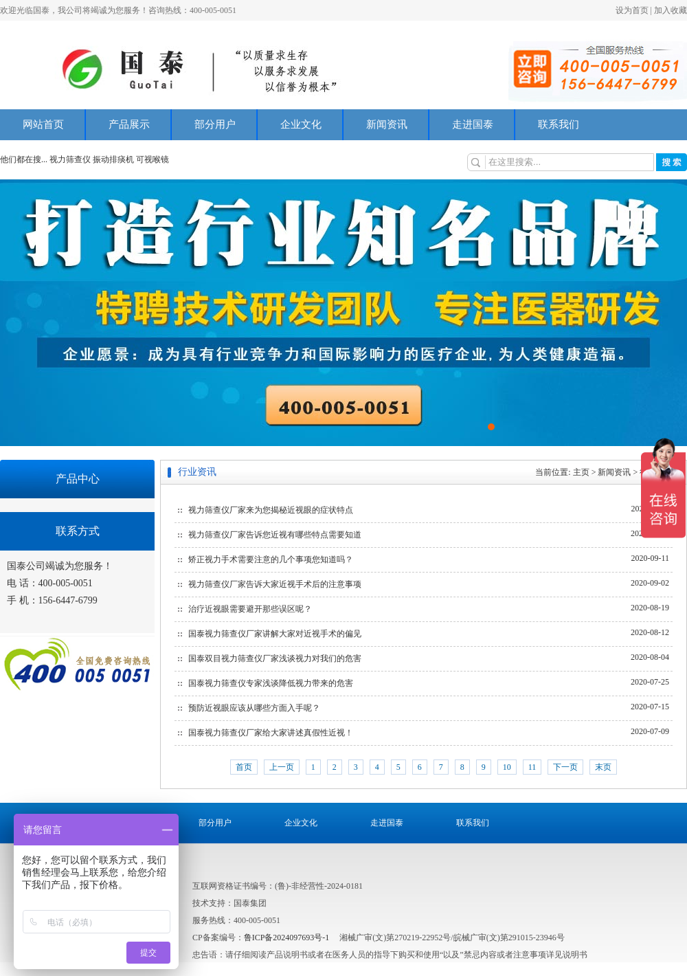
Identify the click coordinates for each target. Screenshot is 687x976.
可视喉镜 (152, 159)
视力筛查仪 (71, 159)
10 (507, 767)
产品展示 (129, 124)
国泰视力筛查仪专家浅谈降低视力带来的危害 (270, 683)
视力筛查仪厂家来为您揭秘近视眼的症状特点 (270, 510)
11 (532, 767)
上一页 (281, 767)
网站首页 (43, 124)
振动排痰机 (113, 159)
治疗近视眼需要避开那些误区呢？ (250, 609)
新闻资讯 (386, 124)
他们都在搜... (23, 159)
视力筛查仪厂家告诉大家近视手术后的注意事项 (274, 584)
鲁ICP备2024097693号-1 (287, 937)
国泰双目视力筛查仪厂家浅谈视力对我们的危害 (274, 658)
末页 (603, 767)
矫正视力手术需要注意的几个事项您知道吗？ (270, 559)
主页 (581, 472)
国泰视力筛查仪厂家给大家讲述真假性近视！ (270, 732)
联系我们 (558, 124)
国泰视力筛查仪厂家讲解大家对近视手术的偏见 (274, 634)
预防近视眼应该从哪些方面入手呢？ (254, 708)
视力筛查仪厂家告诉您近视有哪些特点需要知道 (274, 535)
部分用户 (215, 124)
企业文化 (301, 124)
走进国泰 (472, 124)
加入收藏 (670, 10)
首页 (244, 767)
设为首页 (632, 10)
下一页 (565, 767)
